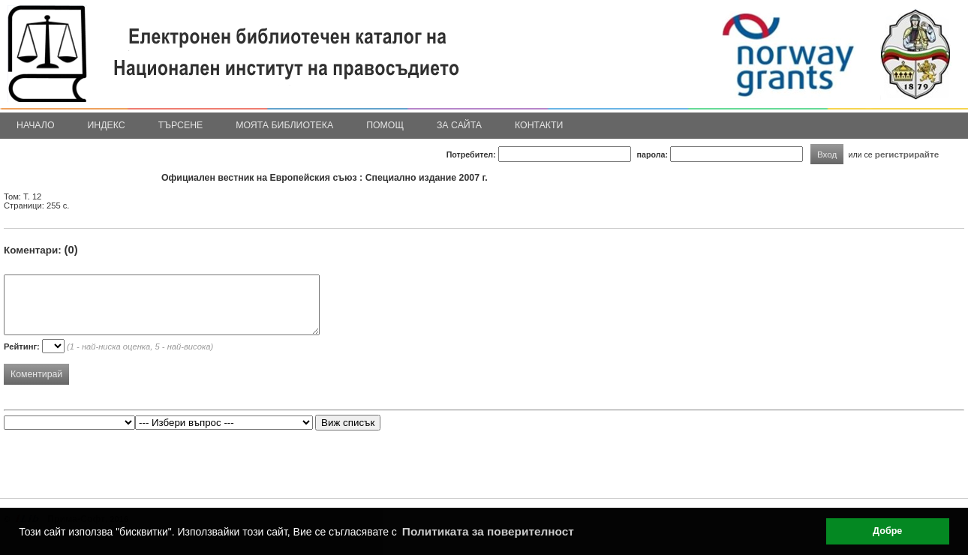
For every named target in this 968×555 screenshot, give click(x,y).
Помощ (385, 125)
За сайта (459, 125)
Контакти (539, 125)
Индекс (106, 125)
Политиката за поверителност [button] (488, 531)
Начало (36, 125)
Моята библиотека (284, 125)
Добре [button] (887, 531)
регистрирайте (907, 154)
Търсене (180, 125)
